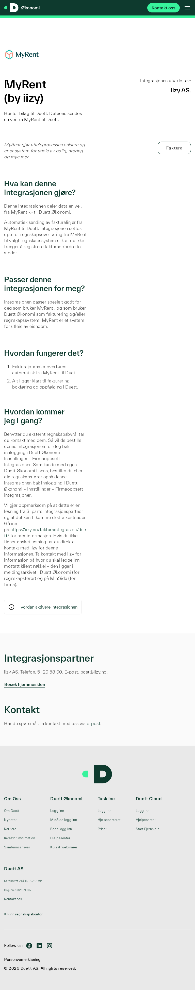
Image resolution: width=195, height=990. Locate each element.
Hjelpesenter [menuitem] (60, 838)
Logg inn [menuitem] (57, 811)
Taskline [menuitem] (106, 798)
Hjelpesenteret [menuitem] (109, 820)
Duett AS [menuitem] (13, 868)
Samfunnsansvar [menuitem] (17, 847)
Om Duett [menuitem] (11, 811)
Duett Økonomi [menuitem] (66, 798)
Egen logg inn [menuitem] (61, 829)
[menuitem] (23, 881)
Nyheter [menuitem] (10, 820)
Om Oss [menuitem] (12, 798)
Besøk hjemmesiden (24, 684)
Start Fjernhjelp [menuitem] (148, 829)
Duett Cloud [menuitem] (149, 798)
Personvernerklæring (22, 959)
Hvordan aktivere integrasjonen (42, 607)
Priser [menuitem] (102, 829)
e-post (93, 723)
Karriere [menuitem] (10, 829)
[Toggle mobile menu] (187, 8)
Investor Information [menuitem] (19, 838)
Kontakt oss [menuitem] (13, 899)
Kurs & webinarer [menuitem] (63, 847)
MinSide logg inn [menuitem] (63, 820)
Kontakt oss (163, 7)
